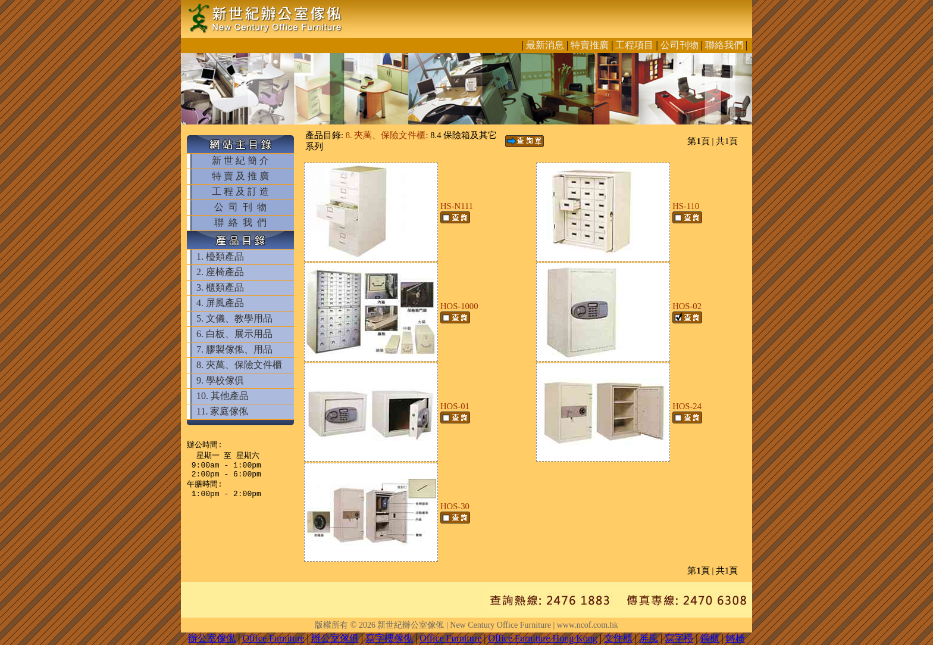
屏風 (648, 638)
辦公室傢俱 (335, 638)
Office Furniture (273, 638)
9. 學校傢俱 (220, 380)
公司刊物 (679, 45)
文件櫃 (618, 638)
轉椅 (735, 638)
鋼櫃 (709, 638)
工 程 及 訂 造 (240, 191)
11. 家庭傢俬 (222, 411)
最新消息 (545, 45)
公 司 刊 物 (240, 207)
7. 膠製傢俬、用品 (234, 349)
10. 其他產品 (222, 396)
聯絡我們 (724, 45)
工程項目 (634, 45)
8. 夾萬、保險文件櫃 (239, 365)
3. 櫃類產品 (220, 287)
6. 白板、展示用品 (234, 334)
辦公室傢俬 (212, 638)
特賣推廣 (590, 45)
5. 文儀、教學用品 (234, 318)
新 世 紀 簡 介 (240, 160)
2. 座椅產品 (220, 272)
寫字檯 (679, 638)
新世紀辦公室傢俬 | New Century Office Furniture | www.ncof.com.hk (497, 625)
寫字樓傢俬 (389, 638)
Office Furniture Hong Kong (543, 638)
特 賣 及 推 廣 (240, 176)
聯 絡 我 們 (240, 222)
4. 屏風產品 (220, 303)
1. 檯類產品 (220, 256)
